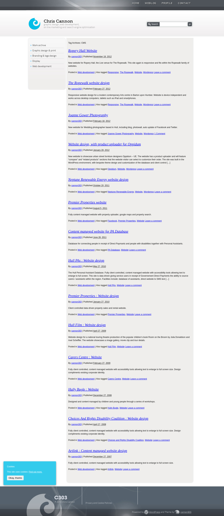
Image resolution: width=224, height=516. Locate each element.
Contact (184, 3)
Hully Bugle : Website (83, 389)
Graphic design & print (44, 50)
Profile (167, 3)
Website (138, 72)
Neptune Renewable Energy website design (98, 179)
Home (136, 3)
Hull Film (112, 346)
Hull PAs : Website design (86, 260)
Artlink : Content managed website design (97, 451)
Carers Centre (114, 379)
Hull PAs (112, 285)
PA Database (114, 250)
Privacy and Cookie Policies (99, 503)
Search (154, 24)
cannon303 (76, 56)
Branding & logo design (44, 56)
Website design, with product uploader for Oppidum (104, 144)
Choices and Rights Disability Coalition (126, 440)
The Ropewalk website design (89, 83)
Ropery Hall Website (82, 51)
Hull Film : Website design (87, 325)
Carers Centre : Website (85, 357)
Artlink (110, 469)
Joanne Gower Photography (88, 115)
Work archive (39, 45)
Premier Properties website (87, 202)
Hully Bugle (113, 408)
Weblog (150, 3)
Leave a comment (162, 72)
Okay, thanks (15, 478)
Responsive (113, 72)
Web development (86, 72)
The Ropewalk (126, 72)
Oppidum (112, 169)
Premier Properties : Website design (93, 296)
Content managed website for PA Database (98, 231)
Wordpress (148, 72)
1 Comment (159, 133)
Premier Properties (127, 221)
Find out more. (35, 472)
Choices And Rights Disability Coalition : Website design (108, 418)
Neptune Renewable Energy (121, 192)
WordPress (154, 512)
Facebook (112, 221)
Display (36, 61)
